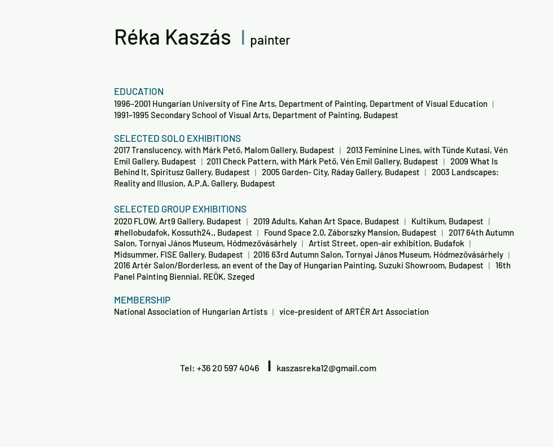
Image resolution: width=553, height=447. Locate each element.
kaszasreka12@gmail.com (326, 367)
